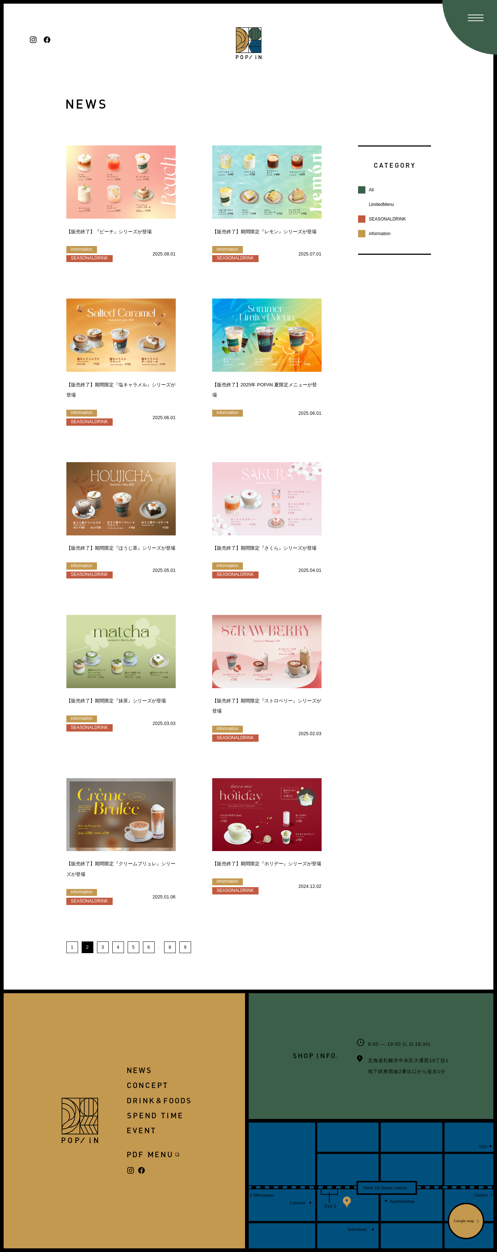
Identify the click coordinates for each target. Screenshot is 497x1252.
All (371, 189)
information (380, 233)
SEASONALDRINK (387, 219)
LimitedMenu (381, 204)
